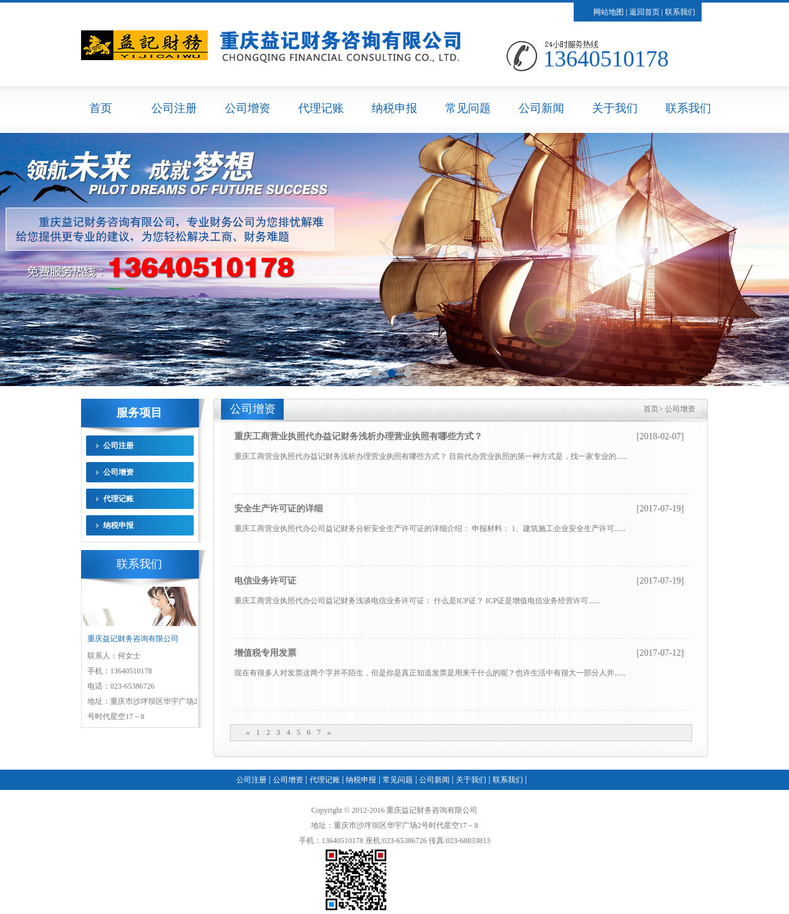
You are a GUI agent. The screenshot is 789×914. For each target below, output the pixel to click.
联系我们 (680, 12)
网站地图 (608, 12)
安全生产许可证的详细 (278, 508)
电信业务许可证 (265, 580)
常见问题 (468, 108)
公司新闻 (541, 108)
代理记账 (321, 108)
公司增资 (247, 108)
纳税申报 (394, 108)
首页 (100, 108)
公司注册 (174, 108)
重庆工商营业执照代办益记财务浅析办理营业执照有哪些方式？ (358, 436)
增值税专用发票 (265, 653)
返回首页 (644, 12)
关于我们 (615, 108)
